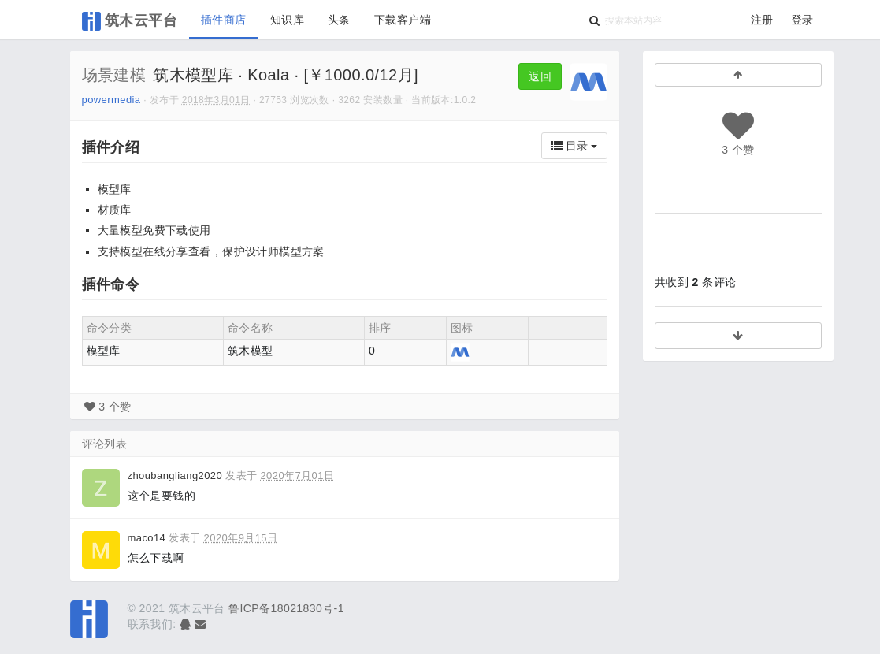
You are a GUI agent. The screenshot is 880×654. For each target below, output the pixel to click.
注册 (762, 19)
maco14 (147, 538)
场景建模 (114, 75)
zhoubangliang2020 (175, 475)
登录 (802, 19)
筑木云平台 (130, 21)
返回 (540, 76)
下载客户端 (402, 19)
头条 (339, 19)
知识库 (287, 19)
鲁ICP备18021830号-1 (286, 608)
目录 (574, 145)
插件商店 (224, 19)
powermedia (111, 100)
